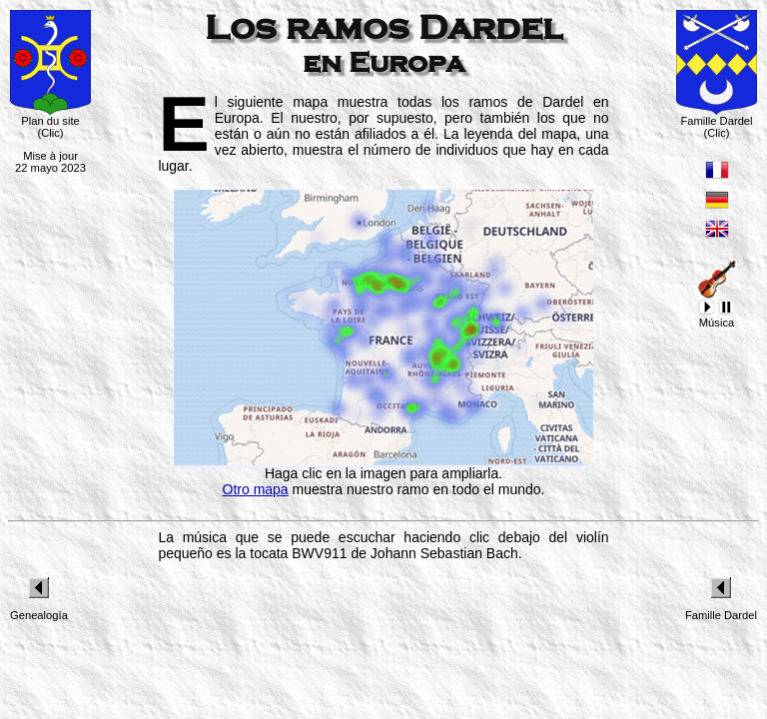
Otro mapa (256, 489)
